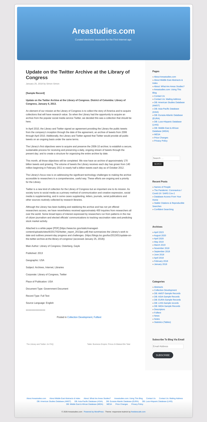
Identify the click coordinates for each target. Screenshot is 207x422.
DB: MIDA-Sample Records (167, 306)
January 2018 (160, 264)
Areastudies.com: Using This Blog (128, 398)
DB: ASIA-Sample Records (167, 296)
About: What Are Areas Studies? (169, 86)
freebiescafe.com (138, 412)
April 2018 (159, 258)
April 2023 (159, 232)
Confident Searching (164, 209)
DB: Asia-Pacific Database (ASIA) (89, 401)
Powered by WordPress (94, 412)
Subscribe (163, 355)
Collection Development (79, 317)
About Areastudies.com (165, 77)
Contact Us (159, 96)
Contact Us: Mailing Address (167, 99)
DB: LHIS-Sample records (166, 303)
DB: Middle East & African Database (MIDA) (84, 404)
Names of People (162, 187)
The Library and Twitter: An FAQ (40, 344)
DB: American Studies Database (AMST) (54, 401)
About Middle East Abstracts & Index (64, 398)
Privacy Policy (161, 141)
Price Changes (161, 137)
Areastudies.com (103, 31)
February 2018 (161, 261)
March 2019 (160, 245)
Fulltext (97, 317)
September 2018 (162, 251)
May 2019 (159, 242)
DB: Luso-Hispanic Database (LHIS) (157, 401)
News (157, 316)
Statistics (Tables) (162, 322)
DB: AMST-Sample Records (167, 293)
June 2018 (159, 254)
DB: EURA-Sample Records (167, 300)
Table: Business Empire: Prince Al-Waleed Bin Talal (108, 344)
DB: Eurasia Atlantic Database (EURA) (122, 401)
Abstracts (158, 287)
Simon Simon (52, 84)
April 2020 (159, 238)
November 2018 (161, 248)
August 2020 (160, 235)
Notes (157, 319)
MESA (157, 134)
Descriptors (159, 309)
